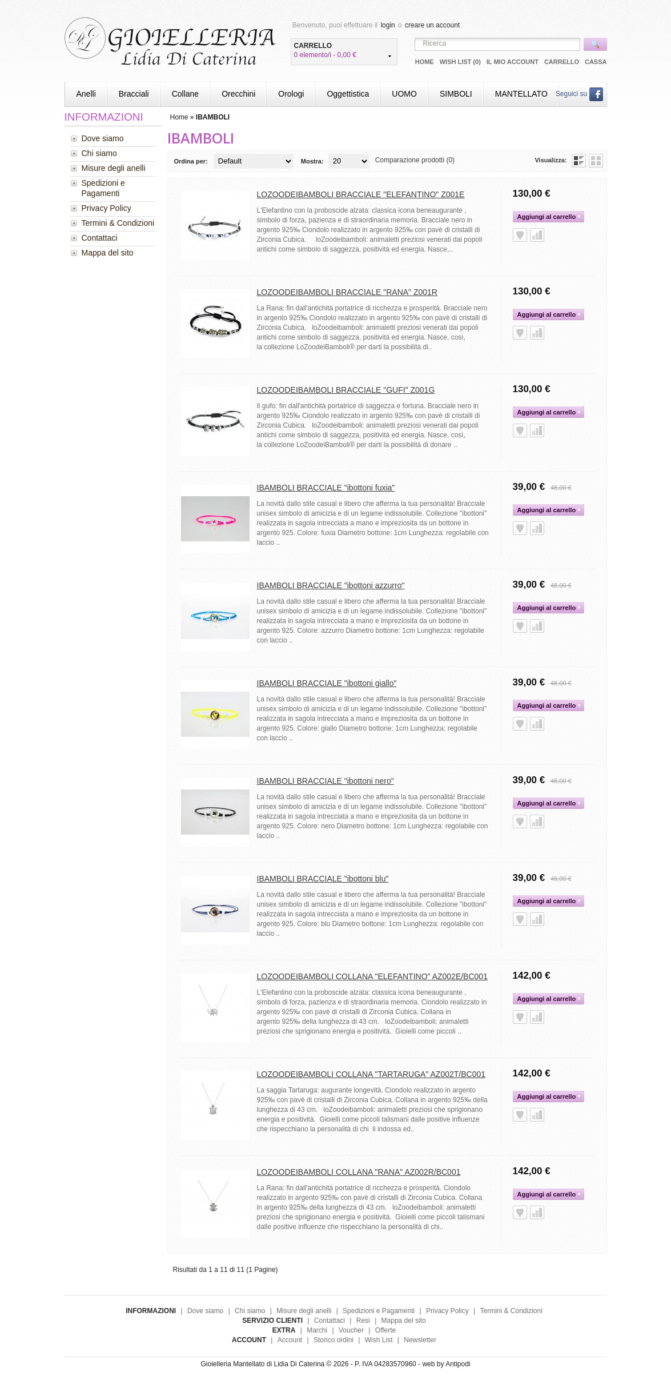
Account (290, 1340)
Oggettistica (348, 93)
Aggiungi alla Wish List (520, 235)
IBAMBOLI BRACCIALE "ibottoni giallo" (327, 683)
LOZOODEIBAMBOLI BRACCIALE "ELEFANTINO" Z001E (361, 194)
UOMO (404, 93)
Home (424, 61)
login (387, 25)
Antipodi (457, 1364)
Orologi (291, 93)
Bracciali (134, 93)
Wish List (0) (460, 61)
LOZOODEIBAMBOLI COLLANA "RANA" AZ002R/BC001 (359, 1171)
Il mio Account (513, 61)
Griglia (596, 160)
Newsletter (420, 1340)
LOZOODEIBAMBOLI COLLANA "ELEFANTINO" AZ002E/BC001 (372, 976)
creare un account (432, 25)
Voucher (351, 1330)
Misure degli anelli (114, 168)
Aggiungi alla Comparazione (537, 235)
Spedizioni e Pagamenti (103, 188)
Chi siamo (99, 153)
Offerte (385, 1330)
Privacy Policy (106, 208)
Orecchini (238, 93)
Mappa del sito (108, 252)
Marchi (317, 1330)
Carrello (561, 61)
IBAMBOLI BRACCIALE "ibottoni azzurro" (331, 585)
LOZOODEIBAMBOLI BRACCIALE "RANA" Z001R (347, 292)
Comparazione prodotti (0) (415, 160)
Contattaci (100, 237)
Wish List (379, 1340)
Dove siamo (103, 138)
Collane (185, 93)
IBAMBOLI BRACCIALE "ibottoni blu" (323, 878)
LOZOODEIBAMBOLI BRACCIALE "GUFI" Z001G (346, 389)
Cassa (596, 61)
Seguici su (579, 94)
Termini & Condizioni (118, 223)
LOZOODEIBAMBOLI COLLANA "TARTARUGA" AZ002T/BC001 (371, 1074)
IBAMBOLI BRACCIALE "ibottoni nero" (325, 780)
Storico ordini (333, 1340)
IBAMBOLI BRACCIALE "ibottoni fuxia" (326, 487)
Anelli (86, 93)
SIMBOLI (456, 93)
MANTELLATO (521, 93)
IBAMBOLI (213, 117)
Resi (363, 1321)
